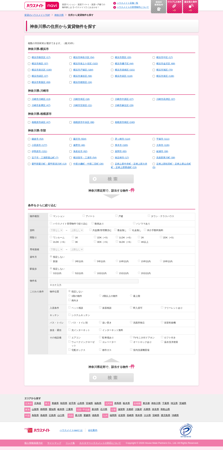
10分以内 (102, 273)
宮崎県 (155, 415)
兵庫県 (147, 409)
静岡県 (43, 409)
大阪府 (138, 409)
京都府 (129, 409)
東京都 (146, 403)
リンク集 (70, 443)
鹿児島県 (165, 415)
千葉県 (165, 403)
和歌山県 (165, 409)
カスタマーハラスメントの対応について (100, 443)
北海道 (37, 403)
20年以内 (168, 261)
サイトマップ (54, 443)
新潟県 (95, 409)
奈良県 (155, 409)
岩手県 (72, 403)
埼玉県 (174, 403)
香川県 (78, 415)
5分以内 (79, 273)
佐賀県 (121, 415)
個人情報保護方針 (33, 443)
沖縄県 (175, 415)
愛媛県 (87, 415)
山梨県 (35, 409)
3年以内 (79, 261)
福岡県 (113, 415)
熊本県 (138, 415)
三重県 (69, 409)
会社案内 (92, 430)
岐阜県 (60, 409)
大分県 (147, 415)
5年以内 (101, 261)
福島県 (97, 403)
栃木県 (126, 403)
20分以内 (146, 273)
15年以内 (146, 261)
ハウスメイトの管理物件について (133, 7)
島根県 (43, 415)
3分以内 (57, 273)
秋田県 (63, 403)
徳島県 (95, 415)
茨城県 (182, 403)
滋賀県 (121, 409)
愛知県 (52, 409)
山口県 (60, 415)
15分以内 (124, 273)
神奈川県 (59, 15)
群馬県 (117, 403)
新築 (55, 261)
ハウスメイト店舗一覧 (127, 3)
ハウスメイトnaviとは (71, 430)
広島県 (52, 415)
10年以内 (124, 261)
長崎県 (130, 415)
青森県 (55, 403)
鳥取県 (35, 415)
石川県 (103, 409)
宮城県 (89, 403)
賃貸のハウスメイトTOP (37, 15)
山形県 (80, 403)
